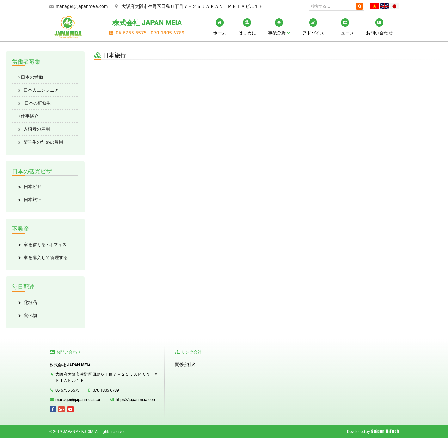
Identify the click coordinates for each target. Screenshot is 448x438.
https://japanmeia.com (136, 399)
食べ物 (30, 315)
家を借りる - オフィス (45, 244)
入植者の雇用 (36, 129)
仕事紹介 (28, 116)
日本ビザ (32, 186)
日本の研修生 (37, 103)
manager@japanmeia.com (82, 6)
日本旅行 (32, 199)
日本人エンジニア (41, 90)
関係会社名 (185, 364)
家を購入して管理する (46, 257)
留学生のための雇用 (43, 142)
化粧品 (30, 302)
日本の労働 (30, 77)
